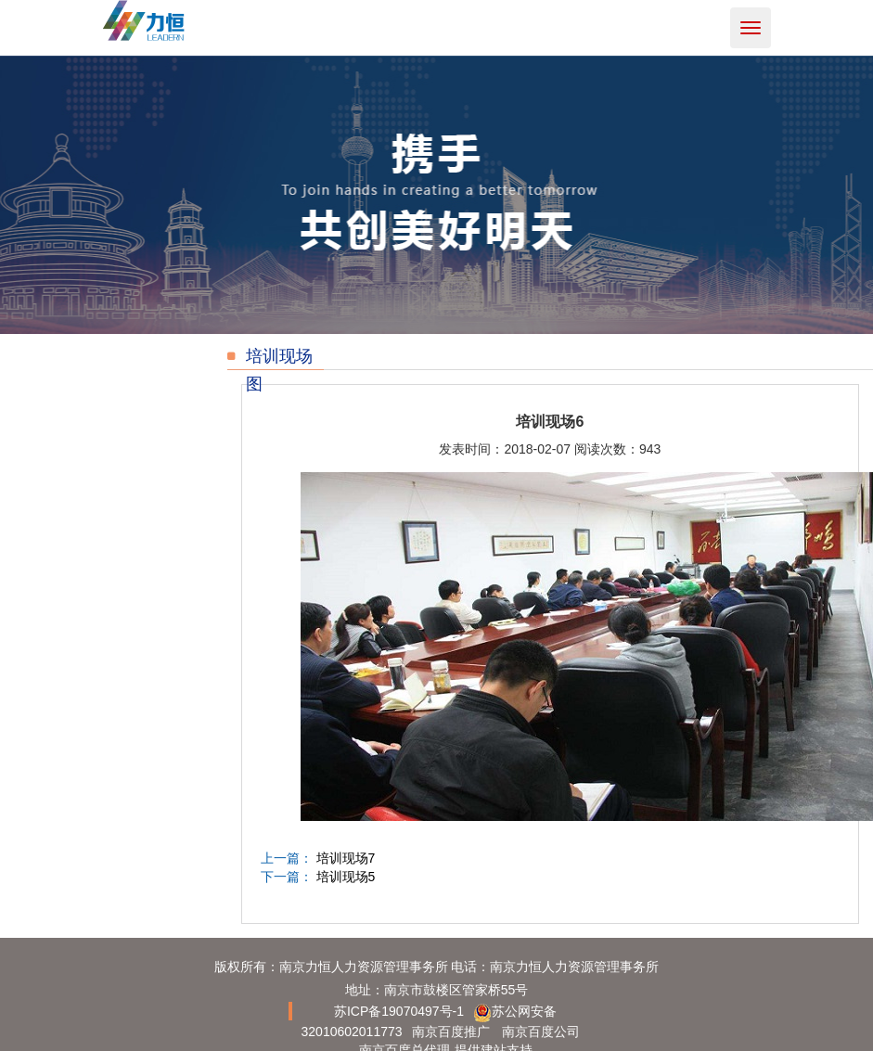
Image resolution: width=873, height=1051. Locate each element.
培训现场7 (346, 858)
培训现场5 (346, 876)
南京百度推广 (451, 1031)
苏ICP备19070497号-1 (399, 1011)
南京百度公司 (541, 1031)
